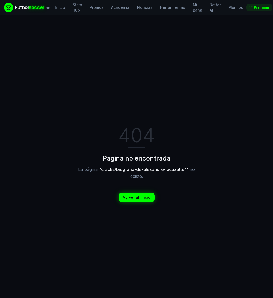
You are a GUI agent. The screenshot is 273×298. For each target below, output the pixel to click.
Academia (120, 7)
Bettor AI (215, 7)
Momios (235, 7)
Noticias (145, 7)
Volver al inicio (136, 197)
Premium (259, 7)
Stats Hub (77, 7)
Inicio (60, 7)
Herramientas (172, 7)
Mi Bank (197, 7)
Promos (97, 7)
